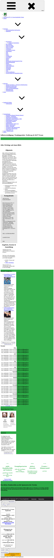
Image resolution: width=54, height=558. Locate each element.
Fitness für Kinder (10, 46)
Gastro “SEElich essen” (8, 131)
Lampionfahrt (9, 122)
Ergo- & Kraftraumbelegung (12, 88)
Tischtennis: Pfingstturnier (11, 128)
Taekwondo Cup (9, 129)
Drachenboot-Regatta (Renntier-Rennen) (14, 115)
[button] (9, 199)
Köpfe (4, 92)
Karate (7, 55)
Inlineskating (9, 51)
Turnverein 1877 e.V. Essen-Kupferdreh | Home (13, 17)
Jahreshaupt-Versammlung (11, 117)
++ (11, 405)
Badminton (8, 31)
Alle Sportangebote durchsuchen (13, 30)
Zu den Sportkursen (10, 72)
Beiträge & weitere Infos (11, 86)
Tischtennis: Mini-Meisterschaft (13, 127)
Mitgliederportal (9, 89)
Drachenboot (19, 41)
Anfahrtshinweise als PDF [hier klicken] (8, 523)
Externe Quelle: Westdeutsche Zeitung (7, 480)
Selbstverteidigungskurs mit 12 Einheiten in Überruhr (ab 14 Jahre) (9, 309)
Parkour (7, 58)
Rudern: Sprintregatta (10, 125)
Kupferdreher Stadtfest (11, 121)
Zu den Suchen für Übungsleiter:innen (14, 73)
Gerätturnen (8, 48)
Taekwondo (8, 67)
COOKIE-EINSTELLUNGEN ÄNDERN (12, 554)
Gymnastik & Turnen (10, 50)
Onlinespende (9, 103)
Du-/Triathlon (9, 44)
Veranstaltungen (16, 114)
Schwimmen (8, 64)
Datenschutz (41, 499)
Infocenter (15, 83)
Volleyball (8, 69)
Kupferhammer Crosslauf (11, 120)
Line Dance (8, 57)
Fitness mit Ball (9, 47)
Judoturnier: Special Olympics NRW (14, 118)
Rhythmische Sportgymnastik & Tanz (14, 61)
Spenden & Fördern (17, 102)
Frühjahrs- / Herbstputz (11, 116)
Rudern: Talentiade (10, 126)
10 (6, 405)
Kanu (7, 53)
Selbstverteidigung (10, 65)
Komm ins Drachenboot (14, 42)
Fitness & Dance (9, 45)
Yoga (7, 70)
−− (3, 405)
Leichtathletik (9, 56)
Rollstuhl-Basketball (10, 62)
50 (7, 405)
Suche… (5, 132)
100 (9, 405)
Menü (22, 6)
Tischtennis (8, 68)
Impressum (33, 499)
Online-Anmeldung (9, 262)
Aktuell (4, 18)
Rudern (7, 63)
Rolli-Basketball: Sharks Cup (12, 123)
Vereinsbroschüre (9, 90)
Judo (7, 52)
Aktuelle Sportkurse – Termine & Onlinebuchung (16, 84)
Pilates (7, 59)
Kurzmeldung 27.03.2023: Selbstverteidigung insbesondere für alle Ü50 (9, 275)
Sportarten (15, 28)
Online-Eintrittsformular (11, 87)
